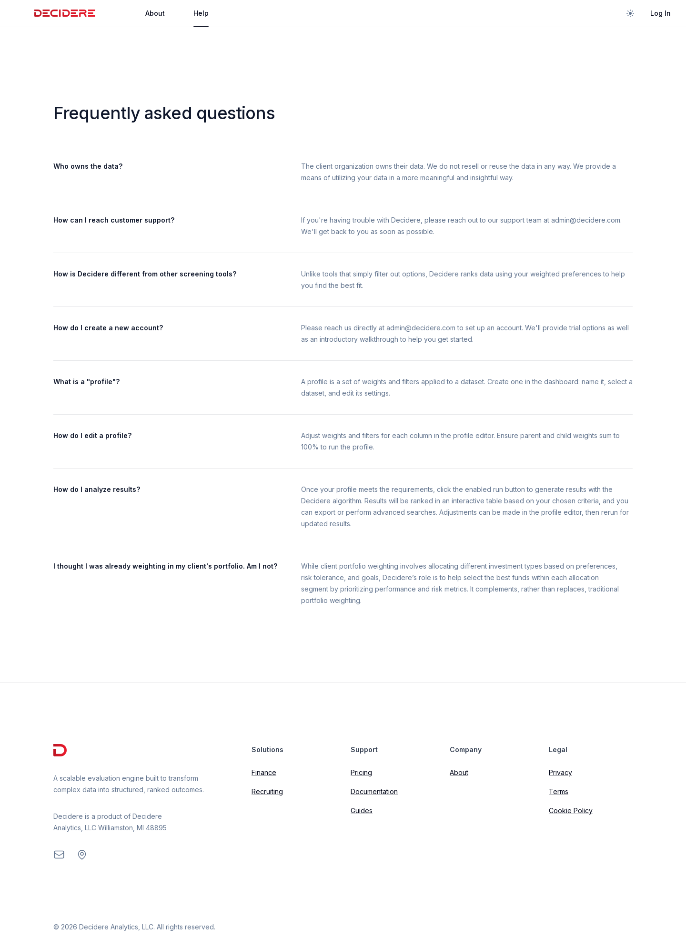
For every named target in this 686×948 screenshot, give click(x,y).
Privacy (560, 772)
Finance (264, 772)
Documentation (374, 791)
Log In (660, 13)
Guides (362, 810)
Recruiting (267, 791)
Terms (558, 791)
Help (201, 13)
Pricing (361, 772)
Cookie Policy (571, 810)
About (155, 13)
